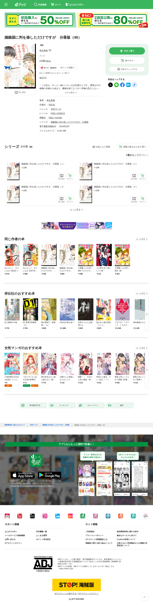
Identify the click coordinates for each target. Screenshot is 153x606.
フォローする (49, 50)
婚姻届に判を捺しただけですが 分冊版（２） (116, 164)
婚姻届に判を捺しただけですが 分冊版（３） (43, 187)
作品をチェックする (129, 69)
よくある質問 (41, 535)
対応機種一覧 (41, 532)
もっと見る (140, 239)
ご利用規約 (89, 532)
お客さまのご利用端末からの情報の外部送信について (132, 544)
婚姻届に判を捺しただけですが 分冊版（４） (116, 187)
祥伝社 (52, 104)
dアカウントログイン (13, 543)
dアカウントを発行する (66, 593)
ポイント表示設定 (43, 539)
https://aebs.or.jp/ (66, 569)
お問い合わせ (10, 539)
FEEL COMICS (58, 113)
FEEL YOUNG (55, 117)
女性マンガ (56, 109)
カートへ (129, 60)
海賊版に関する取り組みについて (98, 543)
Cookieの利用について (126, 539)
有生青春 (43, 50)
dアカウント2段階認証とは (96, 539)
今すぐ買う (129, 51)
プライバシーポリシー (94, 535)
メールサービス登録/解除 (15, 535)
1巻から (130, 155)
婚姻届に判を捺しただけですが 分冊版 (69, 122)
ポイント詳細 (66, 67)
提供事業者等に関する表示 (127, 532)
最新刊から (143, 155)
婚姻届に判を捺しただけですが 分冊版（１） (43, 164)
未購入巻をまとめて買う (134, 147)
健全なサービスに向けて (127, 535)
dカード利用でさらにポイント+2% (53, 73)
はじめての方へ (11, 532)
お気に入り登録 (102, 147)
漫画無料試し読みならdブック (14, 425)
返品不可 (43, 78)
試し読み (22, 92)
